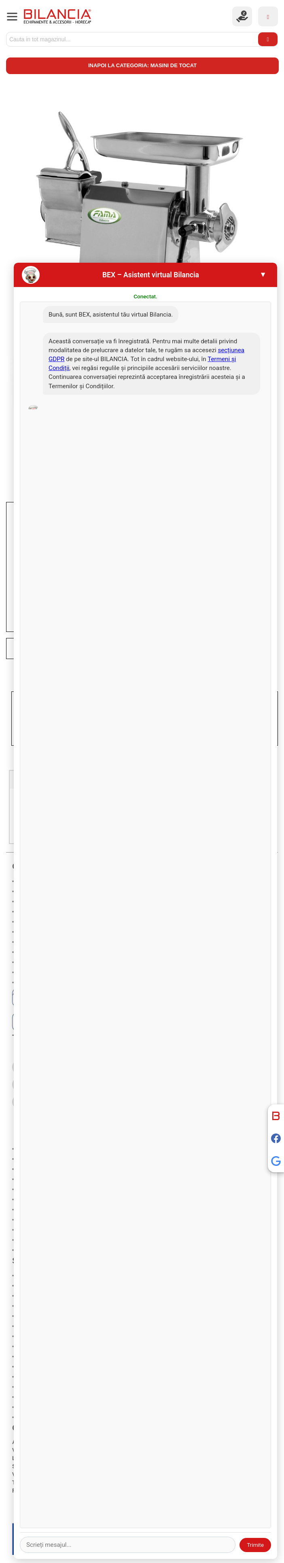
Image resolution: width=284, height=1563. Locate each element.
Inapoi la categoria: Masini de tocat (142, 65)
